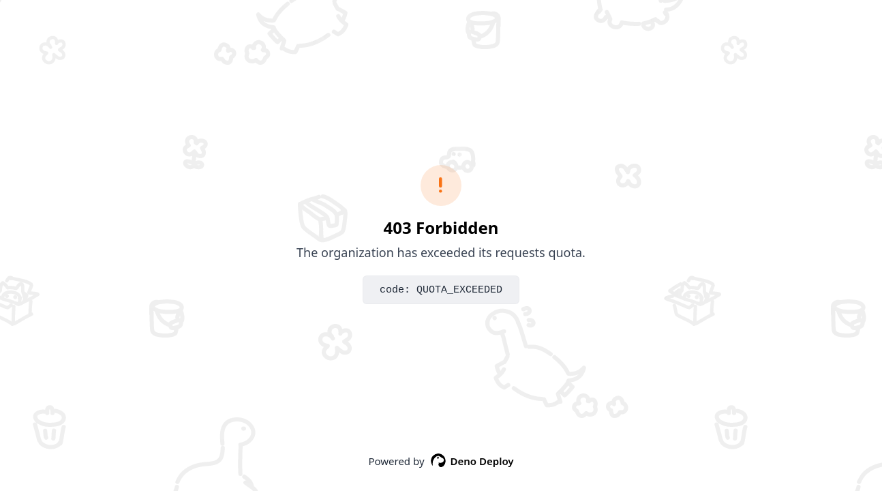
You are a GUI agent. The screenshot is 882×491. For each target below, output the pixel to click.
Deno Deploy (472, 461)
